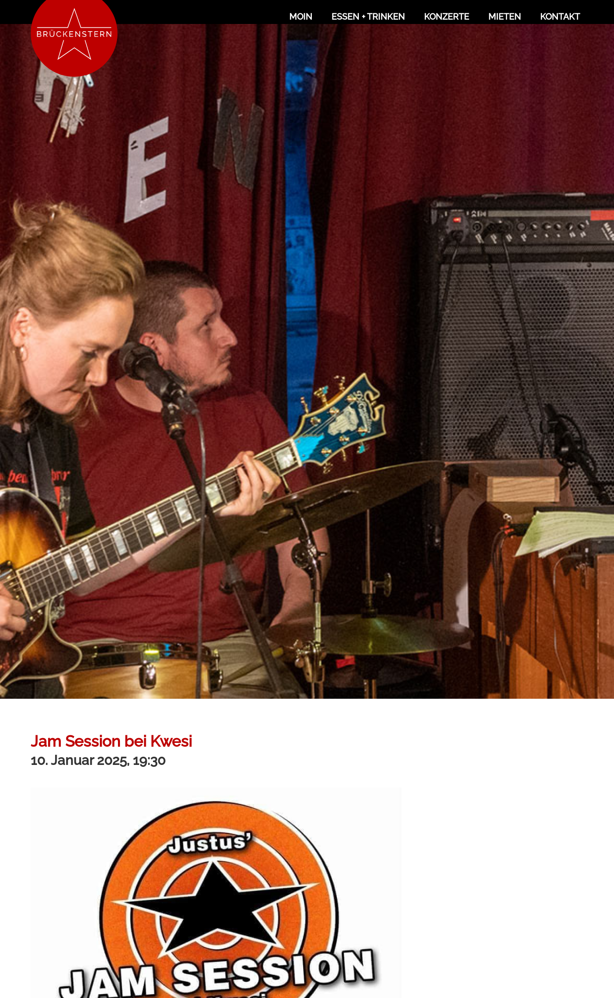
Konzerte (446, 17)
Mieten (504, 17)
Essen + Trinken (368, 17)
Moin (300, 17)
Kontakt (560, 17)
